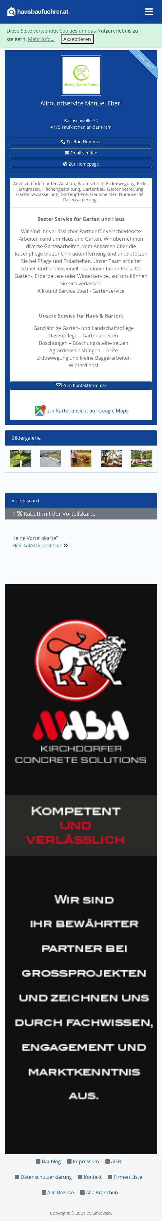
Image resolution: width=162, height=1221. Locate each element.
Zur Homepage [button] (81, 164)
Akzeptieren (77, 39)
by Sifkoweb (98, 1213)
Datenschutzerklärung (46, 1177)
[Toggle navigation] (149, 12)
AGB (116, 1161)
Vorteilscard (25, 500)
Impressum (86, 1161)
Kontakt (93, 1177)
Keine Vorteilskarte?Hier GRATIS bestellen (40, 542)
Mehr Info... (41, 39)
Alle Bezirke (60, 1192)
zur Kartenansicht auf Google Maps (81, 410)
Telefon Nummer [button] (81, 142)
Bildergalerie (26, 437)
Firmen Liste (128, 1177)
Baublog (51, 1161)
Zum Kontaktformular (81, 385)
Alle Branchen (102, 1192)
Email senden (81, 153)
